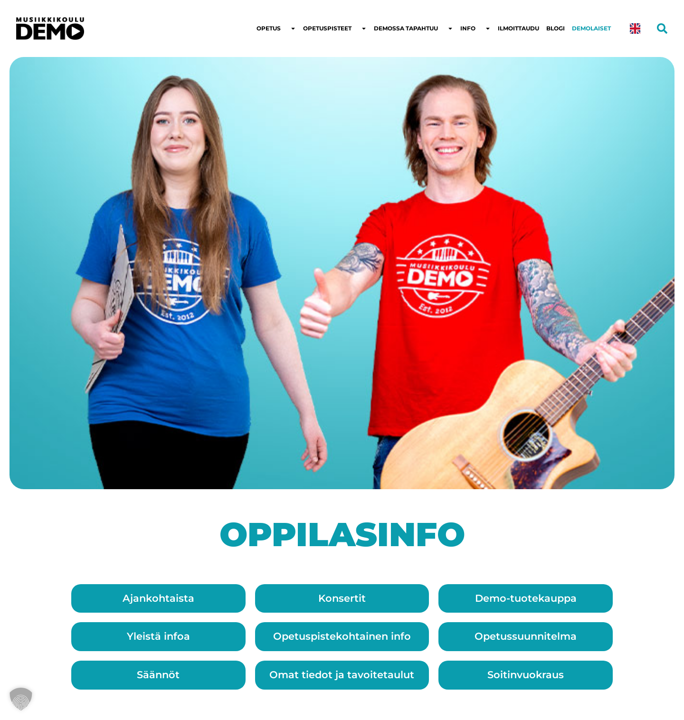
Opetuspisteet (335, 28)
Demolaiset (591, 28)
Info (475, 28)
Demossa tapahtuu (413, 28)
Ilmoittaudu (518, 28)
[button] (21, 699)
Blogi (555, 28)
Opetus (276, 28)
